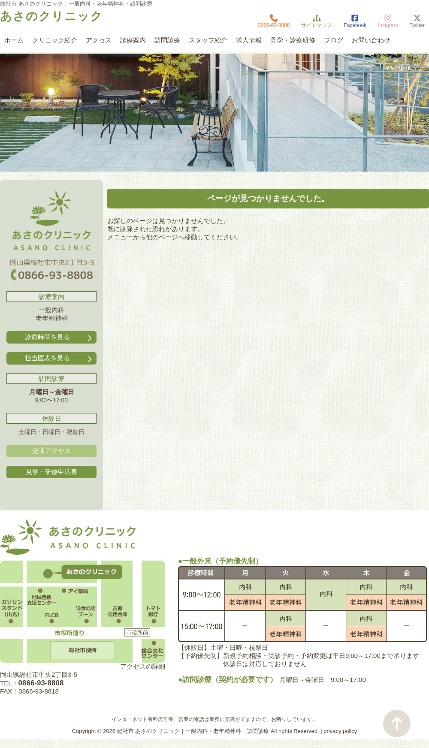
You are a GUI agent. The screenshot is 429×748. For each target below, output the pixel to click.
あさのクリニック (51, 16)
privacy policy (340, 731)
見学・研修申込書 (51, 471)
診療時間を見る (59, 337)
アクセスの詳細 (142, 666)
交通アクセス (51, 450)
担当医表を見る (59, 358)
